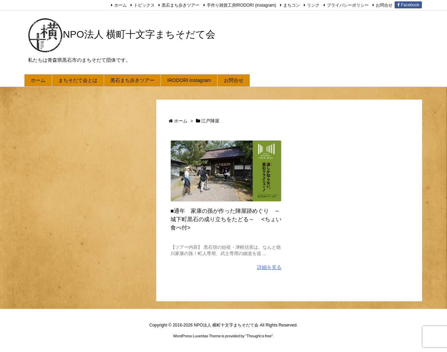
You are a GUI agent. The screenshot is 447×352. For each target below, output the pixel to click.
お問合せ (384, 5)
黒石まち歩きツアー (180, 5)
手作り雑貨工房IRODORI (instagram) (241, 5)
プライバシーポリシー (348, 5)
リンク (313, 5)
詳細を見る (269, 267)
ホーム (120, 5)
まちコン (291, 5)
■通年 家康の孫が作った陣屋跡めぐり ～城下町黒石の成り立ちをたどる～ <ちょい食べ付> (225, 219)
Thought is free (259, 336)
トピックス (144, 5)
